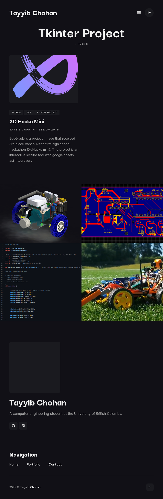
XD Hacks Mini (26, 121)
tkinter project (47, 112)
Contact (55, 464)
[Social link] (13, 426)
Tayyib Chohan (33, 12)
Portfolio (33, 464)
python (16, 112)
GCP (29, 112)
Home (14, 464)
